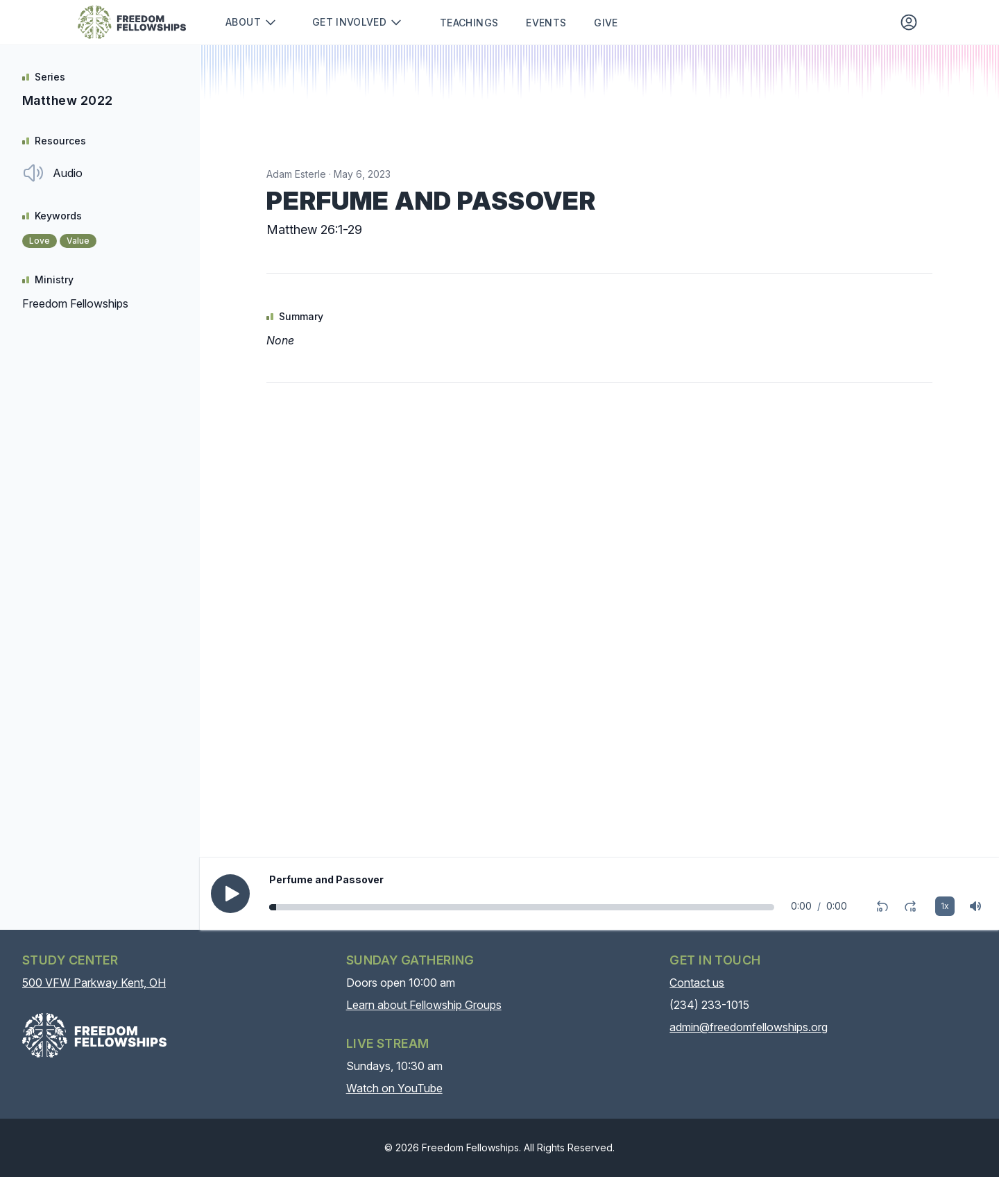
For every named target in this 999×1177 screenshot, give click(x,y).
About (251, 22)
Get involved (357, 22)
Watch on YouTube (394, 1088)
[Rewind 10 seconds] (882, 906)
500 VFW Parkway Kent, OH (94, 983)
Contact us (696, 983)
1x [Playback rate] (945, 906)
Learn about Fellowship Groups (424, 1005)
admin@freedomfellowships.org (748, 1027)
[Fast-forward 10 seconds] (910, 906)
